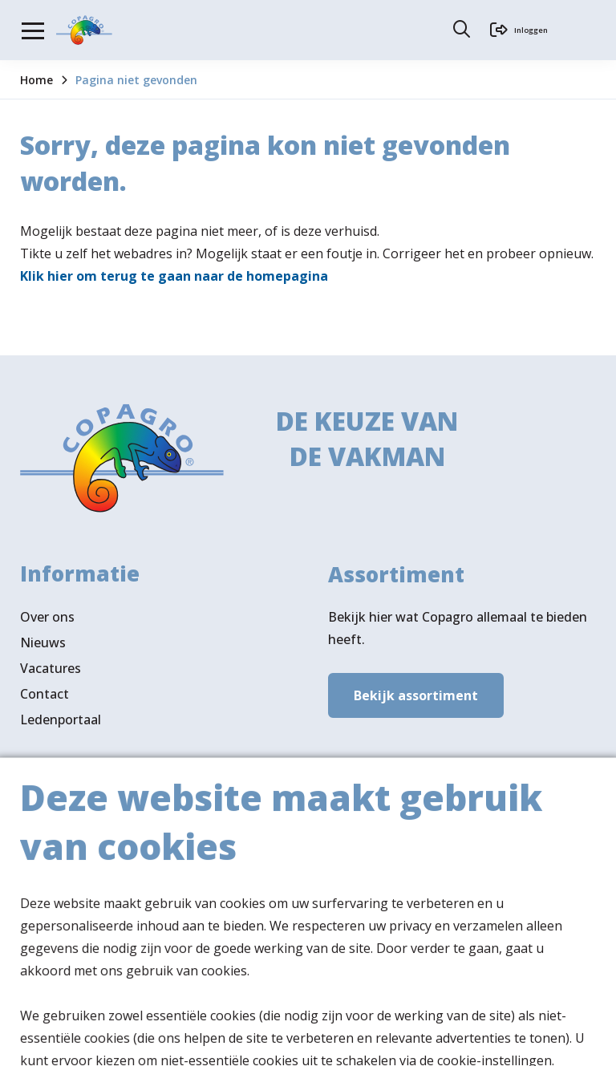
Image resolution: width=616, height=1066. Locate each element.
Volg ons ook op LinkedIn (97, 934)
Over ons (47, 624)
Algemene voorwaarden (92, 1039)
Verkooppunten (96, 878)
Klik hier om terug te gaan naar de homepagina (174, 276)
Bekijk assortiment (416, 699)
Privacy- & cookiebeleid (257, 1039)
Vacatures (50, 675)
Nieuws (43, 650)
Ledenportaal (60, 727)
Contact (44, 701)
